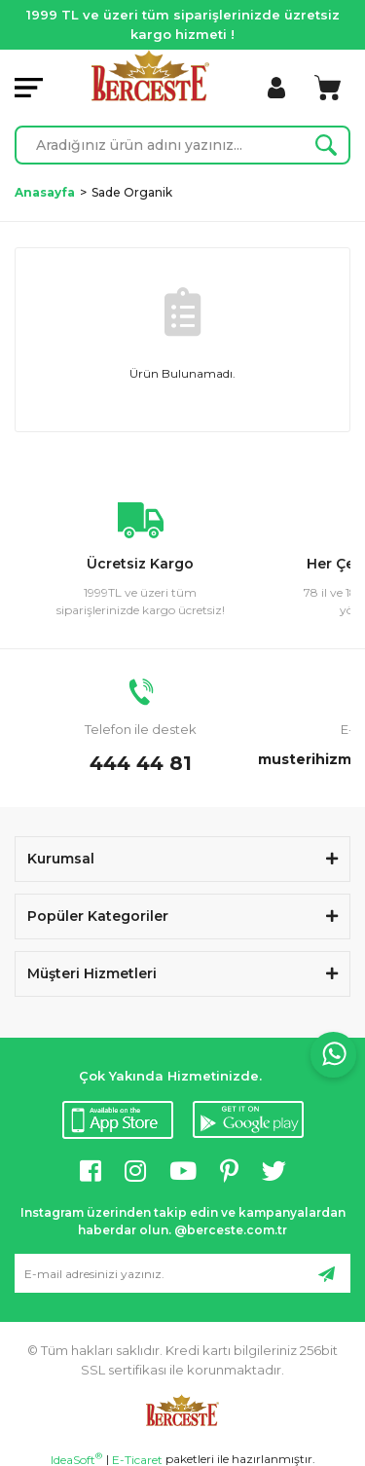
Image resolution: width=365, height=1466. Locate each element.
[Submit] (326, 1273)
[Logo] (150, 75)
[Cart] (327, 87)
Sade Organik (131, 192)
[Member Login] (276, 87)
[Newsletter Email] (182, 1273)
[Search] (182, 145)
